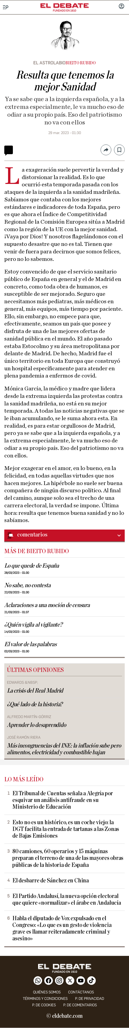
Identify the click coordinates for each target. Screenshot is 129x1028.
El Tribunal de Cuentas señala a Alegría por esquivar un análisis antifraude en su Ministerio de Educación (62, 800)
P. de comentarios (80, 1005)
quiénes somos (47, 992)
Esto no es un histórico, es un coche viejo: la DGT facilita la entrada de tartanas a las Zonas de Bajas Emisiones (65, 829)
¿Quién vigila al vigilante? (33, 625)
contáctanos (81, 992)
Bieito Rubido (80, 63)
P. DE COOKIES (44, 1005)
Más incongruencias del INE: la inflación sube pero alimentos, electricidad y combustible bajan (64, 749)
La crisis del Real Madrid (35, 691)
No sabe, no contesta (27, 585)
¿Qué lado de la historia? (34, 704)
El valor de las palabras (30, 644)
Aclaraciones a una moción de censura (47, 605)
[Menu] (6, 7)
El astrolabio (49, 62)
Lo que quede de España (31, 566)
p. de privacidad (89, 998)
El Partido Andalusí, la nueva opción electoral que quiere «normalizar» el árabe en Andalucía (66, 899)
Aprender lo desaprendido (36, 725)
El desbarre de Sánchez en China (50, 881)
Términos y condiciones (45, 998)
